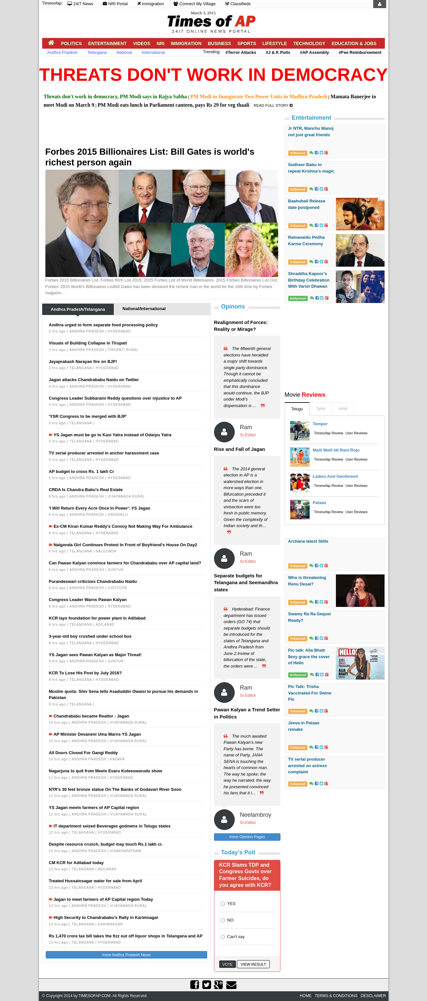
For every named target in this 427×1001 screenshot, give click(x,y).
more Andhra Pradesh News (126, 955)
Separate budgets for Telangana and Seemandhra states (246, 582)
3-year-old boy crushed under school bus (90, 636)
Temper (320, 423)
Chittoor (117, 588)
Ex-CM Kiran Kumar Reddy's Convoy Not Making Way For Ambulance (122, 526)
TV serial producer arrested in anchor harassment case (104, 453)
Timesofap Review (328, 433)
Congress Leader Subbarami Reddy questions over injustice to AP (115, 398)
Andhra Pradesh (62, 52)
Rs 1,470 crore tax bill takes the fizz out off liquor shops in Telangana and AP (126, 936)
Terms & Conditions (335, 996)
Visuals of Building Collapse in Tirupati (88, 343)
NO (230, 920)
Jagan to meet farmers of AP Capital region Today (103, 899)
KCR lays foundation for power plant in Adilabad (97, 618)
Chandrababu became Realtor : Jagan (91, 716)
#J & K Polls (278, 52)
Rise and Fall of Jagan (239, 449)
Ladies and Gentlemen (335, 476)
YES (231, 903)
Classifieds (238, 3)
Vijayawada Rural (126, 496)
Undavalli (118, 514)
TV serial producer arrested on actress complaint (307, 765)
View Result (253, 964)
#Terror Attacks (240, 52)
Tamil (320, 408)
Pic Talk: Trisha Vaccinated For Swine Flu (310, 693)
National (124, 52)
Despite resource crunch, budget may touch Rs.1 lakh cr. (106, 844)
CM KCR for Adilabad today (76, 862)
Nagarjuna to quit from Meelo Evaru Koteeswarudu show (105, 770)
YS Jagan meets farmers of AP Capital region (94, 807)
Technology (309, 43)
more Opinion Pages (247, 837)
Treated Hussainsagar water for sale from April (95, 880)
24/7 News (80, 3)
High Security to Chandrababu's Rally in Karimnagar (105, 917)
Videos (141, 43)
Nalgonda (106, 551)
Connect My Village (194, 3)
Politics (71, 43)
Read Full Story (273, 105)
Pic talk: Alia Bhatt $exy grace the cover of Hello (309, 656)
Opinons (233, 306)
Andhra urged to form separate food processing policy (103, 324)
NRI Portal (115, 3)
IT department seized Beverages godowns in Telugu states (112, 826)
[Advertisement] (163, 130)
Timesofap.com (94, 996)
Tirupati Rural (123, 350)
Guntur (116, 570)
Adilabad (105, 624)
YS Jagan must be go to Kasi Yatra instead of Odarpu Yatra (112, 434)
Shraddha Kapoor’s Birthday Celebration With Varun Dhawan (309, 280)
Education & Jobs (354, 43)
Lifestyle (274, 43)
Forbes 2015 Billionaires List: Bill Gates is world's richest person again (150, 157)
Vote (227, 964)
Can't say (236, 936)
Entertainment (107, 43)
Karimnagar (110, 924)
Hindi (342, 408)
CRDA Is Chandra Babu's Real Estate (86, 489)
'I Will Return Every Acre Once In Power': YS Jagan (99, 508)
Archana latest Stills (308, 541)
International (153, 52)
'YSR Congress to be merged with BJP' (88, 416)
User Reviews (357, 433)
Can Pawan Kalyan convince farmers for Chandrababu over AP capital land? (125, 563)
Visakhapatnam (125, 851)
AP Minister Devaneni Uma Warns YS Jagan (97, 734)
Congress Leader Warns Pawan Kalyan (88, 599)
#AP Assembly (314, 52)
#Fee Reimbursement (360, 52)
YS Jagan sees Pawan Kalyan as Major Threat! (95, 654)
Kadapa (117, 759)
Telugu (297, 409)
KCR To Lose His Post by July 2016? (85, 672)
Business (219, 43)
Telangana (97, 52)
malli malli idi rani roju (336, 450)
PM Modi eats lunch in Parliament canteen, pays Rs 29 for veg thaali (173, 105)
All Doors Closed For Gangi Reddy (83, 752)
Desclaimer (373, 996)
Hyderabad (119, 331)
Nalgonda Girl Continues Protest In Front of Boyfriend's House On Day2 (125, 544)
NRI (160, 43)
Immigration (150, 3)
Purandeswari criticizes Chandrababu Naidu (93, 581)
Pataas (319, 502)
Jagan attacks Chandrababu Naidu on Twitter (94, 379)
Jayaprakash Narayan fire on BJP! (83, 361)
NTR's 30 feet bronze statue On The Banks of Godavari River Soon (115, 789)
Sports (246, 43)
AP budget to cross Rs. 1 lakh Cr (81, 471)
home (306, 996)
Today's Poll (238, 852)
